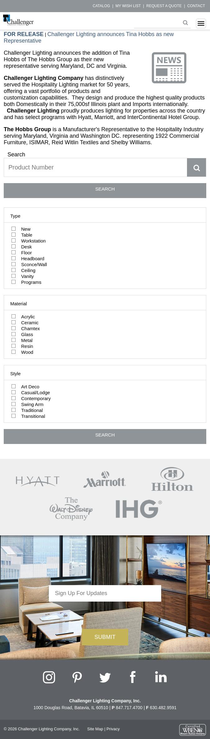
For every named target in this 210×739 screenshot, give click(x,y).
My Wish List (128, 6)
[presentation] (105, 614)
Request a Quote (164, 6)
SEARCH (105, 189)
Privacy (113, 729)
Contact (196, 6)
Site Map (95, 729)
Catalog (101, 6)
